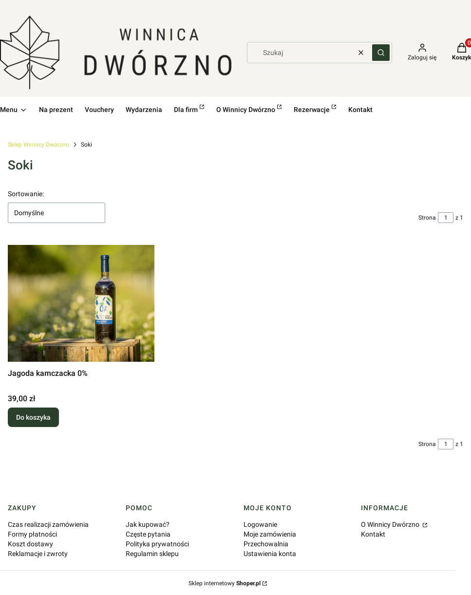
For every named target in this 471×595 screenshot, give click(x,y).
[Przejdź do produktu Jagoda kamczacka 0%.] (81, 303)
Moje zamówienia (270, 534)
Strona (427, 217)
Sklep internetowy (224, 583)
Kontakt (373, 534)
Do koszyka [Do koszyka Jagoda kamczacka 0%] (33, 417)
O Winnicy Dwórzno (391, 524)
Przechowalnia (266, 544)
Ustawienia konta (270, 554)
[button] (381, 52)
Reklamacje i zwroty (38, 554)
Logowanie (260, 524)
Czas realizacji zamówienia (48, 524)
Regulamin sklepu (152, 554)
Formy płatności (32, 534)
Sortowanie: (26, 194)
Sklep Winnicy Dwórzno (38, 144)
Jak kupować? (148, 524)
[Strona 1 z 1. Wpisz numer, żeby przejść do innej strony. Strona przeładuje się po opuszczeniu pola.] (445, 217)
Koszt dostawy (30, 544)
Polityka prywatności (157, 544)
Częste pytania (148, 534)
